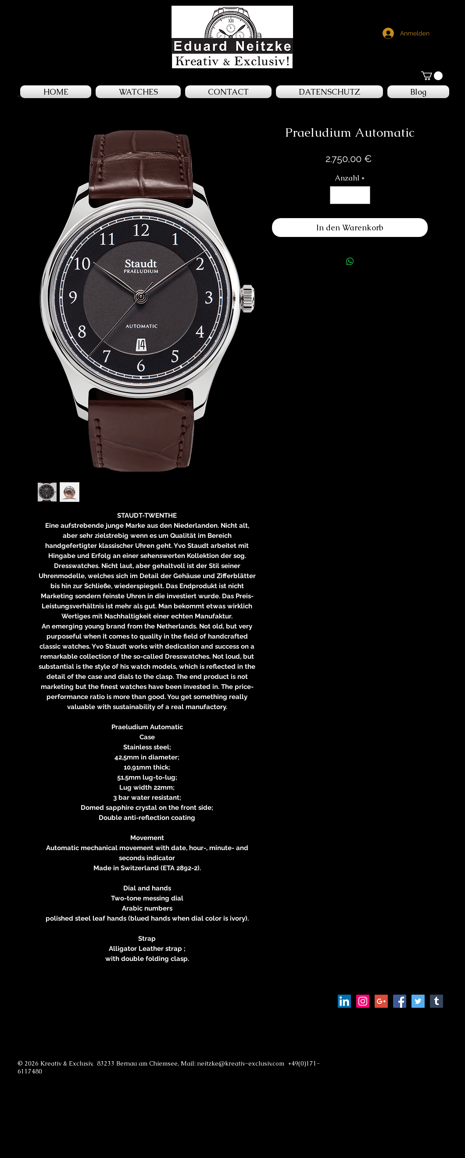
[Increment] (362, 195)
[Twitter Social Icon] (418, 1001)
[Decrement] (337, 195)
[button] (432, 75)
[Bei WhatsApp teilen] (350, 261)
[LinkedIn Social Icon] (344, 1001)
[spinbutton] (350, 195)
